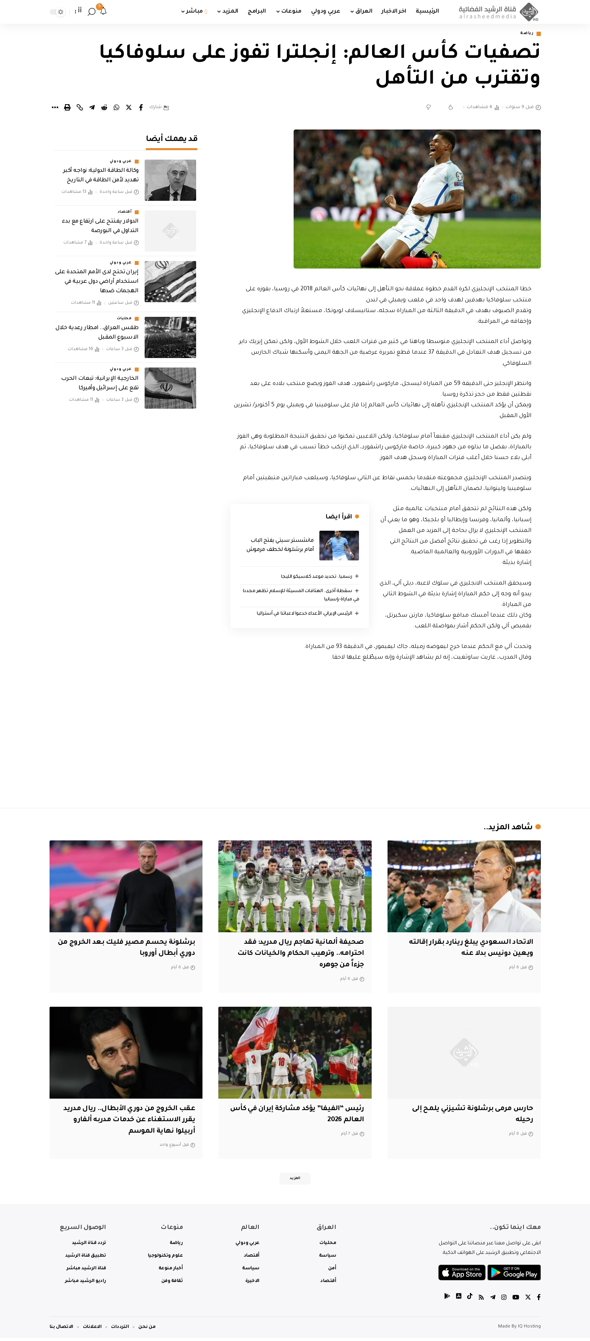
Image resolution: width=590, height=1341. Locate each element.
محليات (124, 314)
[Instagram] (503, 1301)
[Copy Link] (79, 108)
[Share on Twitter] (128, 108)
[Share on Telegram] (91, 108)
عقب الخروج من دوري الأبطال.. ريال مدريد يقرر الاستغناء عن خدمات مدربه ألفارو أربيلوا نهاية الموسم (128, 1121)
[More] (55, 108)
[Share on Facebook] (141, 108)
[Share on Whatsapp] (116, 108)
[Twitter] (528, 1301)
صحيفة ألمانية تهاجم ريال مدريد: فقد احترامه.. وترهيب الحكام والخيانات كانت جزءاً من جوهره (295, 954)
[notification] (103, 12)
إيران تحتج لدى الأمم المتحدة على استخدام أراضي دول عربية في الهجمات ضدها (96, 277)
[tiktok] (467, 1301)
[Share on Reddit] (104, 108)
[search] (91, 12)
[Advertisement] (380, 733)
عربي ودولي (121, 157)
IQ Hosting (529, 1330)
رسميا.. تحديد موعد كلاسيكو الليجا (313, 578)
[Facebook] (539, 1301)
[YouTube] (515, 1301)
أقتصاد (125, 208)
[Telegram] (491, 1301)
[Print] (67, 108)
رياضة (525, 34)
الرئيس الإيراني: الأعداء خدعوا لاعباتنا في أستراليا (300, 615)
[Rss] (479, 1301)
